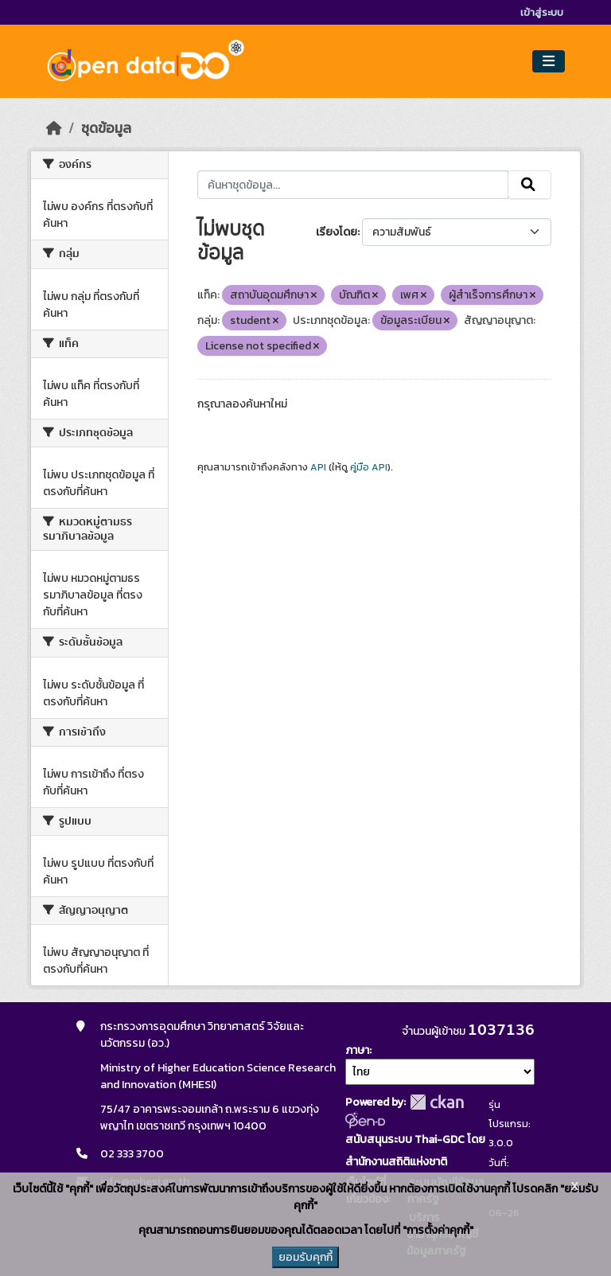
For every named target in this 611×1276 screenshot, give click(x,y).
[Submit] (529, 184)
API (318, 467)
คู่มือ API (368, 467)
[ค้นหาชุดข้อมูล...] (352, 184)
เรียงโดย (336, 232)
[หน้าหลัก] (54, 128)
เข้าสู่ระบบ (541, 12)
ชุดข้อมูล (106, 128)
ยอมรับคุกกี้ (305, 1257)
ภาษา (357, 1050)
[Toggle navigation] (548, 61)
